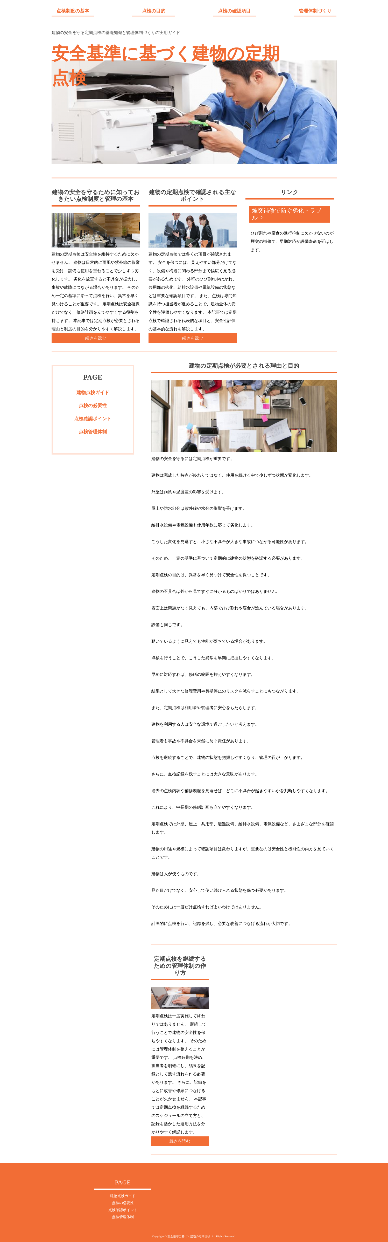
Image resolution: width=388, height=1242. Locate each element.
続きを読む (95, 338)
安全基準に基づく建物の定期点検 (165, 66)
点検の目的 (153, 10)
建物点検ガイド (92, 392)
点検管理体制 (93, 431)
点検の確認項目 (234, 10)
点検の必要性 (93, 405)
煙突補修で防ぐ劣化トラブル (287, 214)
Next (56, 112)
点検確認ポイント (92, 418)
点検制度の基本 (73, 10)
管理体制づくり (315, 10)
